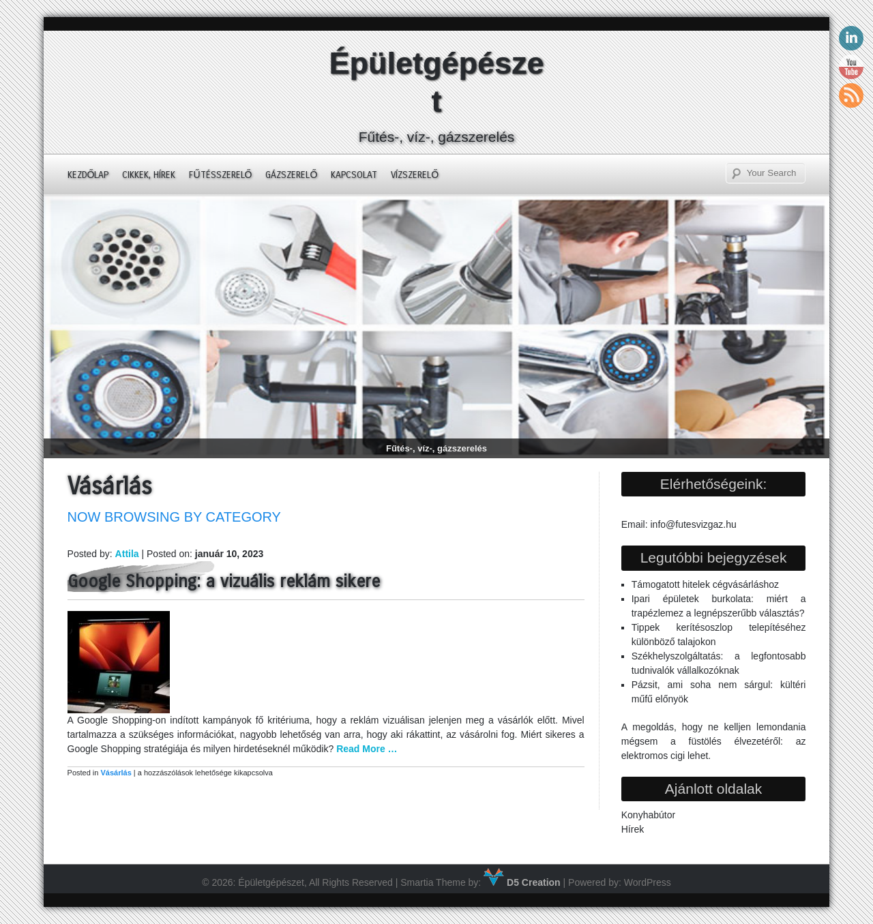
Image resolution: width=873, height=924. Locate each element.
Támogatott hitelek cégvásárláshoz (705, 584)
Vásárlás (115, 773)
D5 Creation (522, 882)
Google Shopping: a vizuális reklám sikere (224, 581)
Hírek (632, 829)
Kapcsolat (354, 175)
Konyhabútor (648, 814)
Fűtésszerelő (220, 175)
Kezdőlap (88, 175)
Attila (127, 553)
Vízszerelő (415, 175)
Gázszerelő (291, 175)
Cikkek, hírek (148, 175)
